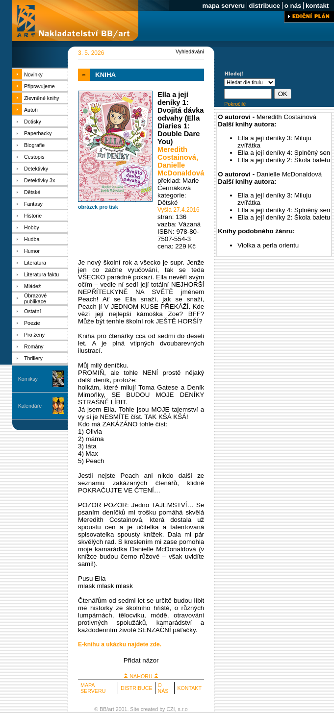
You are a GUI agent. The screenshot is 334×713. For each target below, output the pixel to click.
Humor (32, 251)
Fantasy (33, 204)
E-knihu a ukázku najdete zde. (119, 644)
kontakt (317, 5)
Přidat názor (141, 660)
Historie (33, 216)
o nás (293, 5)
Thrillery (33, 358)
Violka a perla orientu (268, 245)
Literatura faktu (41, 274)
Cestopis (34, 157)
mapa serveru (224, 5)
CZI (170, 709)
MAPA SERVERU (92, 688)
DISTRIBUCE (137, 688)
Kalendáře (30, 406)
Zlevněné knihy (41, 98)
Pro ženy (34, 335)
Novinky (33, 74)
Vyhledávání (190, 51)
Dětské (32, 192)
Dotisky (32, 121)
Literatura (35, 263)
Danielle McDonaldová (180, 169)
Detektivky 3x (39, 180)
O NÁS (163, 688)
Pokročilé (235, 104)
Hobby (31, 227)
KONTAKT (189, 688)
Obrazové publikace (35, 298)
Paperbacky (37, 133)
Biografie (34, 145)
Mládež (32, 286)
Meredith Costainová (176, 153)
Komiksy (28, 379)
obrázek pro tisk (98, 207)
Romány (34, 346)
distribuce (264, 5)
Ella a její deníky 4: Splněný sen (283, 152)
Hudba (31, 239)
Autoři (31, 110)
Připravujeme (39, 86)
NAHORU (141, 676)
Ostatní (32, 311)
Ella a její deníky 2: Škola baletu (283, 160)
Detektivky (36, 169)
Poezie (32, 323)
